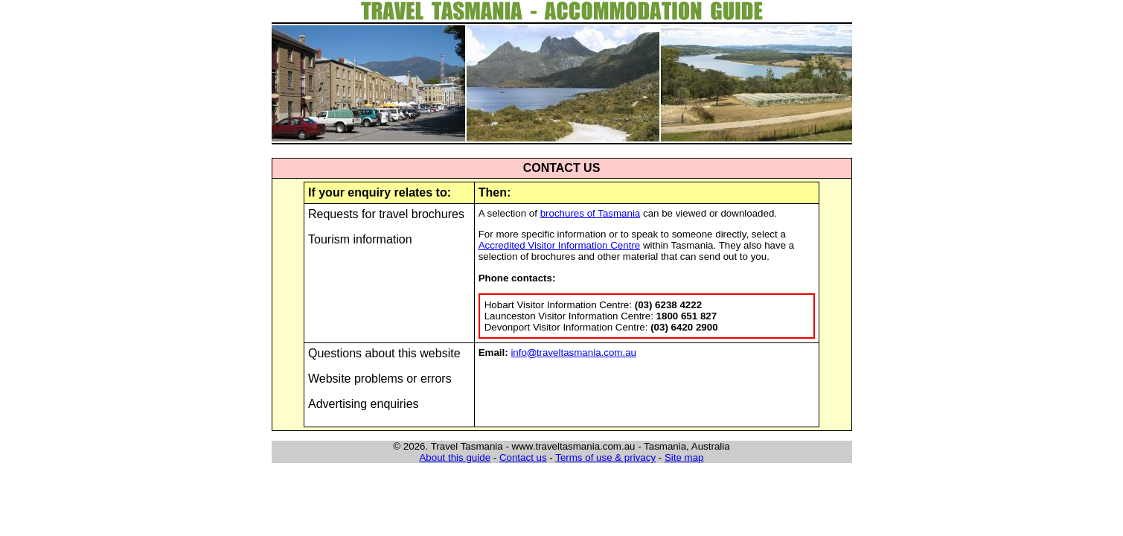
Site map (684, 457)
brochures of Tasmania (590, 213)
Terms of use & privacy (605, 457)
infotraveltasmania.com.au (573, 352)
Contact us (523, 457)
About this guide (454, 457)
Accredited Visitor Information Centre (560, 245)
